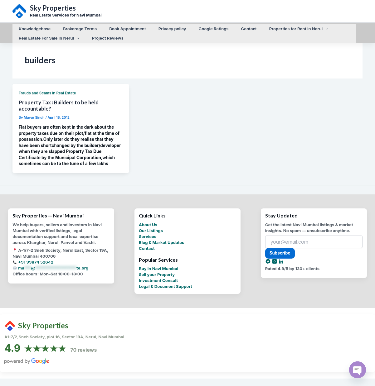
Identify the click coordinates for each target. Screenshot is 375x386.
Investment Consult (158, 279)
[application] (297, 27)
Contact (147, 247)
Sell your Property (157, 273)
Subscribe (280, 251)
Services (147, 235)
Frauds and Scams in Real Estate (47, 93)
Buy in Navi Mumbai (158, 267)
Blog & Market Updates (161, 241)
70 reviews (84, 348)
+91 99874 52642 (35, 261)
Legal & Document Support (165, 285)
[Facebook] (268, 261)
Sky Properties (53, 8)
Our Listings (151, 229)
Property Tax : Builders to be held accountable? (59, 105)
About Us (148, 223)
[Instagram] (275, 261)
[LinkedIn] (281, 261)
